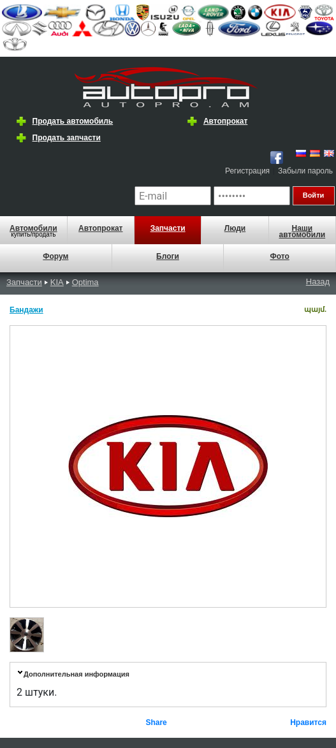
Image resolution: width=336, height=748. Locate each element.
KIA (57, 282)
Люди (235, 228)
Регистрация (247, 170)
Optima (85, 282)
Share (155, 722)
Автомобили (33, 228)
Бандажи (26, 309)
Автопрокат (225, 121)
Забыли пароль (305, 170)
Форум (55, 256)
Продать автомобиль (73, 121)
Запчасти (168, 228)
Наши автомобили (302, 231)
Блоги (167, 256)
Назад (318, 281)
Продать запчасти (67, 137)
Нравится (308, 722)
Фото (279, 256)
